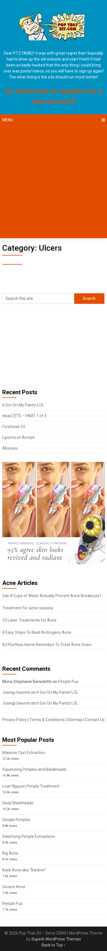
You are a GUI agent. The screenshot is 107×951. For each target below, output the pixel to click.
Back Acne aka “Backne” (24, 870)
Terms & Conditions (46, 719)
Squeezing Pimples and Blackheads (34, 769)
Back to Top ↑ (54, 945)
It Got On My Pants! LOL (23, 405)
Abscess (10, 448)
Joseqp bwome (16, 692)
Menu (7, 120)
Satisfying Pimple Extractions (28, 836)
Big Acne (10, 853)
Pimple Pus (68, 681)
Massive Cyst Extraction (23, 752)
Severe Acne (13, 886)
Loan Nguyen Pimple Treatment (30, 786)
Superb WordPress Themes (56, 939)
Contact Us (95, 719)
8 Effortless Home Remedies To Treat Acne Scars (47, 644)
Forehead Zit (13, 426)
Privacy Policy (14, 719)
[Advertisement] (53, 182)
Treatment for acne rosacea (27, 608)
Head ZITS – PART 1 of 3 (24, 416)
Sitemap (74, 719)
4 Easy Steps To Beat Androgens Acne (36, 632)
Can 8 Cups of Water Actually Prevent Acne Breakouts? (51, 595)
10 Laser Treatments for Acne (29, 620)
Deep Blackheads (17, 803)
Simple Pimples (16, 819)
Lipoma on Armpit (18, 437)
